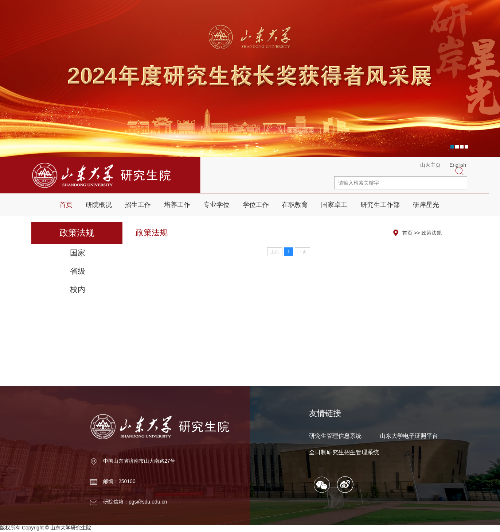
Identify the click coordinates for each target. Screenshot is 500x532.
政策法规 (431, 233)
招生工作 (138, 204)
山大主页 (430, 165)
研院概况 (99, 204)
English (457, 165)
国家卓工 (334, 204)
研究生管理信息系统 (335, 436)
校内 (77, 289)
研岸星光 (426, 204)
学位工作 (256, 204)
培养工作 (177, 204)
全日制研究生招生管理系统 (344, 452)
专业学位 (216, 204)
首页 (66, 204)
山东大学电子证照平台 (409, 436)
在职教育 (295, 204)
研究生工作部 (380, 204)
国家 (77, 252)
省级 (77, 271)
